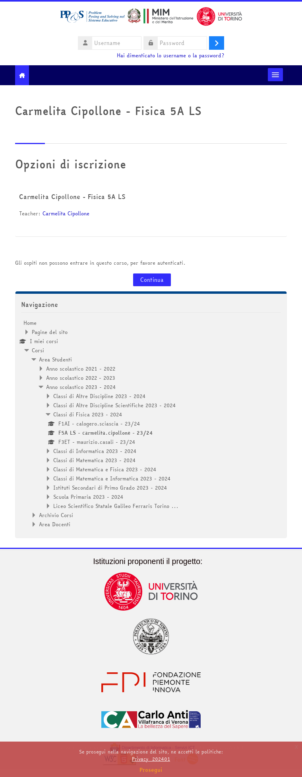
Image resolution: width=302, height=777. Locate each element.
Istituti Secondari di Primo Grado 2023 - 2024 (110, 488)
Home (30, 323)
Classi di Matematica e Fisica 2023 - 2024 (105, 469)
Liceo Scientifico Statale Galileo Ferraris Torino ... (115, 506)
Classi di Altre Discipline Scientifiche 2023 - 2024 (114, 405)
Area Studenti (55, 359)
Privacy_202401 (151, 759)
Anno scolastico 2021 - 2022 (80, 369)
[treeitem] (151, 423)
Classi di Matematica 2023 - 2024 (94, 460)
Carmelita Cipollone (66, 213)
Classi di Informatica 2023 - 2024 (95, 451)
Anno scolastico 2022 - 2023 (80, 378)
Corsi (38, 350)
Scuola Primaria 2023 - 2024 (88, 497)
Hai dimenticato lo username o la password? (170, 55)
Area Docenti (54, 524)
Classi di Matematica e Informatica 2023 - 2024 (112, 478)
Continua (152, 279)
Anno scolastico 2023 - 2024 (81, 387)
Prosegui (151, 769)
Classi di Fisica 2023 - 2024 (87, 414)
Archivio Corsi (56, 515)
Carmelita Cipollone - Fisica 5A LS (72, 196)
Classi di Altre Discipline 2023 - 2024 (99, 396)
